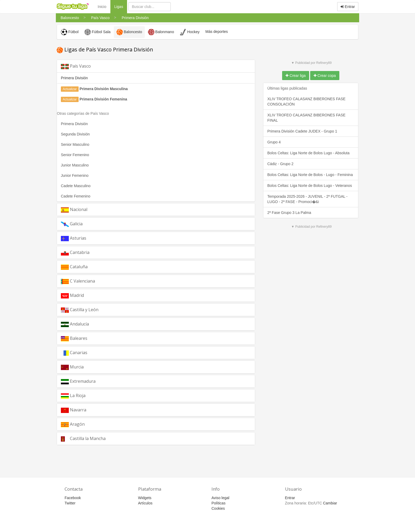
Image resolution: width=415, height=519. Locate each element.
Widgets (145, 498)
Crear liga (296, 75)
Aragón (73, 424)
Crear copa (325, 75)
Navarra (73, 410)
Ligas (120, 6)
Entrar (348, 7)
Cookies (218, 508)
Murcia (72, 367)
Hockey (190, 32)
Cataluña (74, 267)
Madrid (72, 295)
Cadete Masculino (76, 186)
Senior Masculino (75, 144)
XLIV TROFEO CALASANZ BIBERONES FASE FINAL (306, 117)
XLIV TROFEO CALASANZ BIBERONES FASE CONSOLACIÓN (306, 101)
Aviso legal (220, 498)
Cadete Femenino (75, 196)
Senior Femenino (75, 155)
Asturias (73, 238)
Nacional (74, 209)
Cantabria (75, 252)
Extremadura (78, 381)
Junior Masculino (75, 165)
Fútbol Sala (97, 32)
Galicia (72, 224)
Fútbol (70, 32)
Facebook (73, 498)
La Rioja (73, 396)
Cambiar (330, 503)
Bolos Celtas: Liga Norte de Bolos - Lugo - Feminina (310, 175)
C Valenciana (78, 281)
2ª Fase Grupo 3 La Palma (289, 212)
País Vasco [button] (76, 66)
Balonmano (161, 32)
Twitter (70, 503)
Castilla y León (79, 310)
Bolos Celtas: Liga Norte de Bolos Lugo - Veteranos (309, 185)
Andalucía (75, 324)
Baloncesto (129, 32)
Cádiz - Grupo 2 (280, 164)
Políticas (218, 503)
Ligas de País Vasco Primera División (105, 49)
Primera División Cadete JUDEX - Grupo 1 (302, 131)
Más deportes (216, 31)
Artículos (145, 503)
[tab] (156, 66)
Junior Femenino (74, 175)
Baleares (74, 338)
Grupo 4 (274, 142)
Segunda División (75, 134)
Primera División (74, 124)
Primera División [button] (74, 78)
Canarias (74, 353)
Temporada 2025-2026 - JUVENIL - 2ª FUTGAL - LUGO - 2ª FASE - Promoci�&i (307, 199)
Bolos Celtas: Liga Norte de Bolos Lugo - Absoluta (308, 153)
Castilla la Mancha (83, 439)
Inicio (102, 7)
